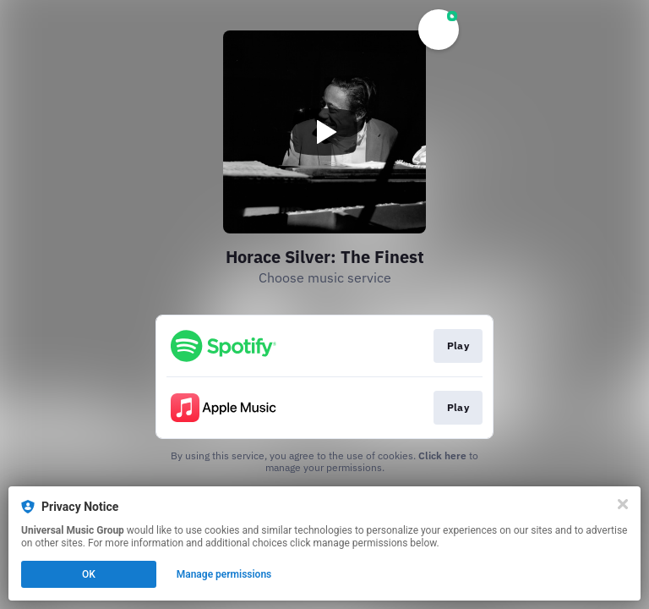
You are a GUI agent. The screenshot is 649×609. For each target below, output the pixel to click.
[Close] (622, 504)
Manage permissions (224, 574)
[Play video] (324, 132)
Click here (442, 455)
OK (88, 574)
